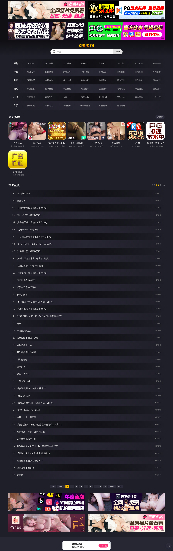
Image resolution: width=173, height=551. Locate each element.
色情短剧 (121, 105)
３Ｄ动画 (85, 71)
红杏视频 (103, 105)
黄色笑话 (139, 97)
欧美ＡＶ (67, 71)
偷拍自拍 (49, 80)
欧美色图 (67, 88)
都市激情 (31, 97)
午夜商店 (49, 105)
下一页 (111, 486)
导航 (15, 105)
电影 (15, 80)
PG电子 (31, 63)
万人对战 (67, 63)
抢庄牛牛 (157, 63)
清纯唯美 (121, 88)
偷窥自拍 (31, 88)
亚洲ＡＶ (31, 71)
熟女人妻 (103, 71)
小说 (15, 97)
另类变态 (157, 80)
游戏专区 (85, 63)
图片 (15, 88)
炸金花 (121, 63)
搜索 (118, 52)
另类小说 (121, 97)
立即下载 (103, 546)
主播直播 (139, 71)
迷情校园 (103, 97)
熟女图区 (139, 88)
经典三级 (121, 80)
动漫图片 (85, 88)
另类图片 (157, 88)
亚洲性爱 (31, 80)
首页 (53, 486)
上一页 (61, 486)
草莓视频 (67, 105)
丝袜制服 (121, 71)
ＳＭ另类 (157, 71)
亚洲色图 (49, 88)
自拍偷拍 (49, 71)
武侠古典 (85, 97)
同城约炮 (31, 105)
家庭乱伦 (49, 97)
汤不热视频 (85, 105)
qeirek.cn (86, 45)
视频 (15, 71)
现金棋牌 (139, 63)
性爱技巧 (157, 97)
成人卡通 (67, 80)
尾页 (120, 486)
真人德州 (49, 63)
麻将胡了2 (103, 63)
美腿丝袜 (103, 88)
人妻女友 (67, 97)
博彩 (15, 63)
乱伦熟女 (139, 80)
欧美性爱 (85, 80)
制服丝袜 (103, 80)
